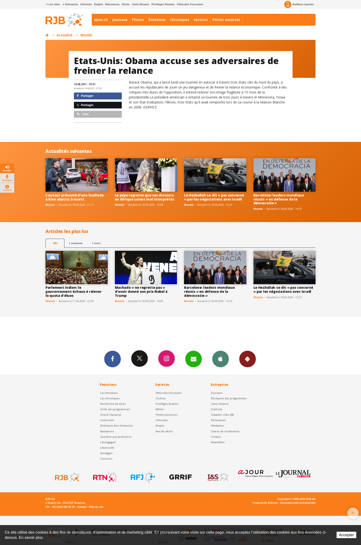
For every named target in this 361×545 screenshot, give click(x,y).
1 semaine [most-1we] (75, 243)
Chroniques (179, 19)
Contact (216, 436)
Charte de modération (225, 431)
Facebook (112, 359)
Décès (126, 4)
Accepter (346, 535)
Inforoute (86, 4)
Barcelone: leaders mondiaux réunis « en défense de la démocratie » (278, 199)
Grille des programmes (115, 409)
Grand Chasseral (110, 414)
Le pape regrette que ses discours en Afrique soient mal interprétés (144, 197)
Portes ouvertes (226, 19)
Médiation (217, 425)
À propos (216, 392)
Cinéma (160, 398)
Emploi (98, 4)
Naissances (112, 4)
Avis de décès (164, 431)
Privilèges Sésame (163, 4)
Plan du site (96, 506)
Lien (83, 114)
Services (201, 19)
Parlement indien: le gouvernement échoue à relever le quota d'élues (73, 291)
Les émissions (109, 392)
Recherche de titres (113, 403)
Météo (160, 409)
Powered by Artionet (265, 502)
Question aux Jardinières (115, 436)
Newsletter (218, 442)
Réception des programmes (229, 398)
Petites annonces (166, 414)
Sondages (106, 453)
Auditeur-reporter (299, 4)
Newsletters (193, 359)
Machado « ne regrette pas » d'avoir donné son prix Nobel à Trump (141, 291)
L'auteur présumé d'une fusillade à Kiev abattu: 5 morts (74, 197)
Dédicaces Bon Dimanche (116, 425)
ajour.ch (101, 19)
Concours (106, 458)
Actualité (64, 35)
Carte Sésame (140, 4)
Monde (86, 35)
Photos (138, 19)
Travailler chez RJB (222, 414)
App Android (247, 359)
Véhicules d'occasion (190, 4)
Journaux (119, 19)
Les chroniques (110, 398)
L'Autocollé (107, 447)
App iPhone (220, 359)
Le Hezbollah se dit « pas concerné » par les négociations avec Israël (214, 197)
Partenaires (218, 420)
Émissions (157, 19)
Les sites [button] (53, 4)
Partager (85, 96)
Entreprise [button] (70, 4)
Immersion (107, 420)
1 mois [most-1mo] (96, 243)
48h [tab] (55, 243)
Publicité (216, 409)
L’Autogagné (108, 442)
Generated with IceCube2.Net (298, 502)
